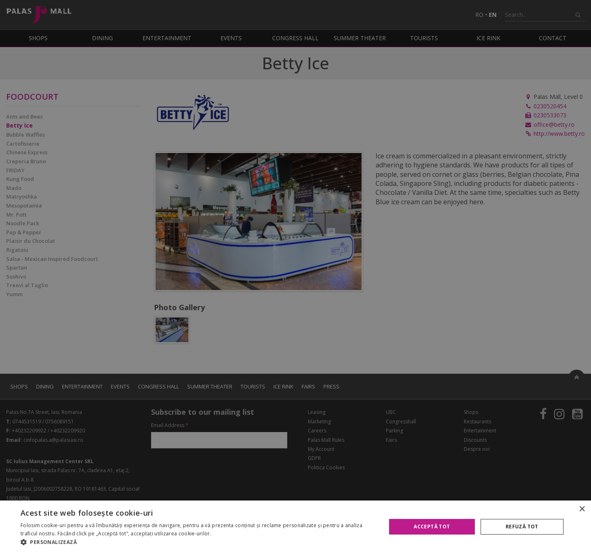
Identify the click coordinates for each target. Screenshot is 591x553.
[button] (198, 542)
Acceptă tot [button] (432, 526)
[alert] (295, 276)
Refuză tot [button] (522, 526)
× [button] (582, 509)
